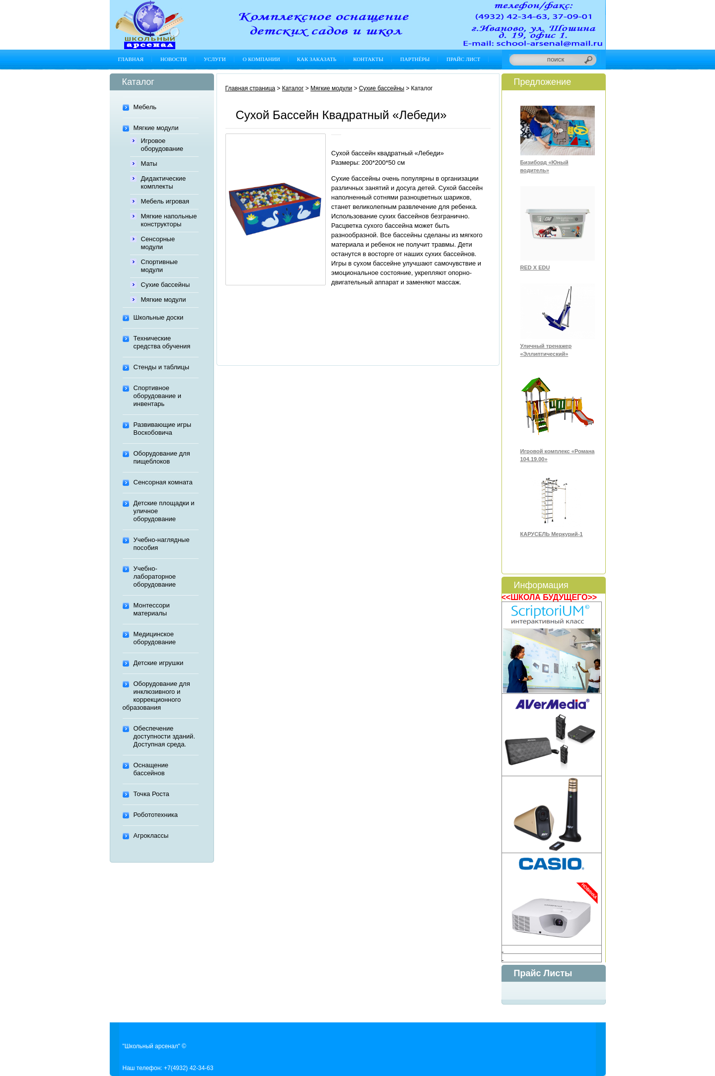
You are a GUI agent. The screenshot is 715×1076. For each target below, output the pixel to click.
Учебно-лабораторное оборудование (155, 576)
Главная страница (250, 88)
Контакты (368, 59)
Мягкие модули (156, 128)
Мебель (145, 107)
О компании (261, 59)
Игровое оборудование (162, 144)
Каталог (293, 88)
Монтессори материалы (152, 609)
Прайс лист (463, 59)
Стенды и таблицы (162, 367)
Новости (173, 59)
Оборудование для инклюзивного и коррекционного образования (156, 695)
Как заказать (316, 59)
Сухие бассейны (165, 284)
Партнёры (414, 59)
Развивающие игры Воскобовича (163, 428)
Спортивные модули (159, 265)
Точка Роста (151, 794)
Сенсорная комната (163, 482)
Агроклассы (151, 835)
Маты (149, 163)
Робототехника (156, 814)
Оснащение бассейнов (151, 769)
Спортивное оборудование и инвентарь (157, 395)
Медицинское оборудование (155, 638)
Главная (131, 59)
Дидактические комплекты (163, 182)
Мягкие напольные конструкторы (169, 220)
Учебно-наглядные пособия (162, 543)
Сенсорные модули (158, 243)
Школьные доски (159, 317)
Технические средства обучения (162, 342)
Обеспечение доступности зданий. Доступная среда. (165, 736)
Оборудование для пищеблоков (162, 457)
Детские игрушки (159, 663)
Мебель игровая (165, 201)
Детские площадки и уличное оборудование (164, 511)
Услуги (214, 59)
